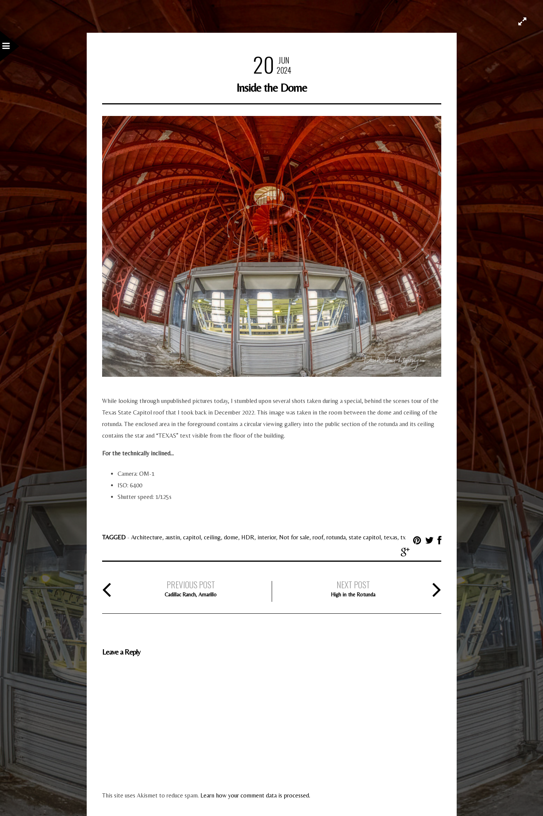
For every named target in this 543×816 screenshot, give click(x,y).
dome (231, 537)
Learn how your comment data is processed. (255, 795)
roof (318, 537)
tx (403, 537)
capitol (192, 537)
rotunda (336, 537)
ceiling (212, 537)
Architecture (146, 537)
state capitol (365, 537)
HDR (247, 537)
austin (172, 537)
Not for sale (294, 537)
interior (266, 537)
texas (390, 537)
